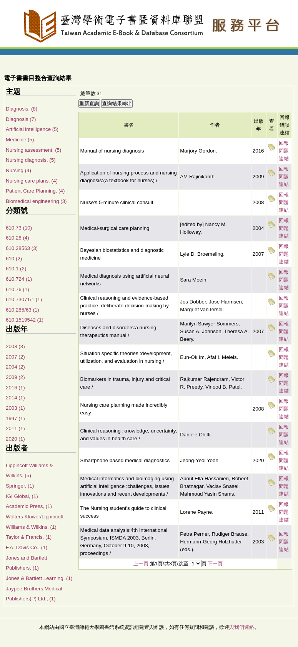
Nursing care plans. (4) (32, 181)
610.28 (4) (17, 238)
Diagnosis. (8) (21, 109)
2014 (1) (15, 398)
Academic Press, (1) (29, 506)
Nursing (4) (18, 170)
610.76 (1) (17, 289)
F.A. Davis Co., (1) (26, 547)
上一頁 (140, 564)
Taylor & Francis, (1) (29, 537)
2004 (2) (15, 367)
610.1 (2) (16, 269)
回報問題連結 (284, 150)
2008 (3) (15, 346)
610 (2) (14, 258)
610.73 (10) (19, 228)
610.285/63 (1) (22, 310)
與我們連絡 (241, 627)
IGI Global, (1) (22, 496)
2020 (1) (15, 439)
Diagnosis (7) (21, 119)
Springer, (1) (20, 486)
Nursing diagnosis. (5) (31, 160)
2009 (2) (15, 377)
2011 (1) (15, 428)
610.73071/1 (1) (24, 299)
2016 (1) (15, 388)
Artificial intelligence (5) (32, 129)
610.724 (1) (19, 279)
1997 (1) (15, 418)
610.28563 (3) (22, 248)
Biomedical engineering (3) (36, 201)
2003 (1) (15, 408)
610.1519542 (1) (24, 320)
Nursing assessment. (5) (33, 150)
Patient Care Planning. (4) (35, 191)
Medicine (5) (20, 139)
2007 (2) (15, 357)
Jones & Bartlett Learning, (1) (39, 578)
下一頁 (215, 564)
